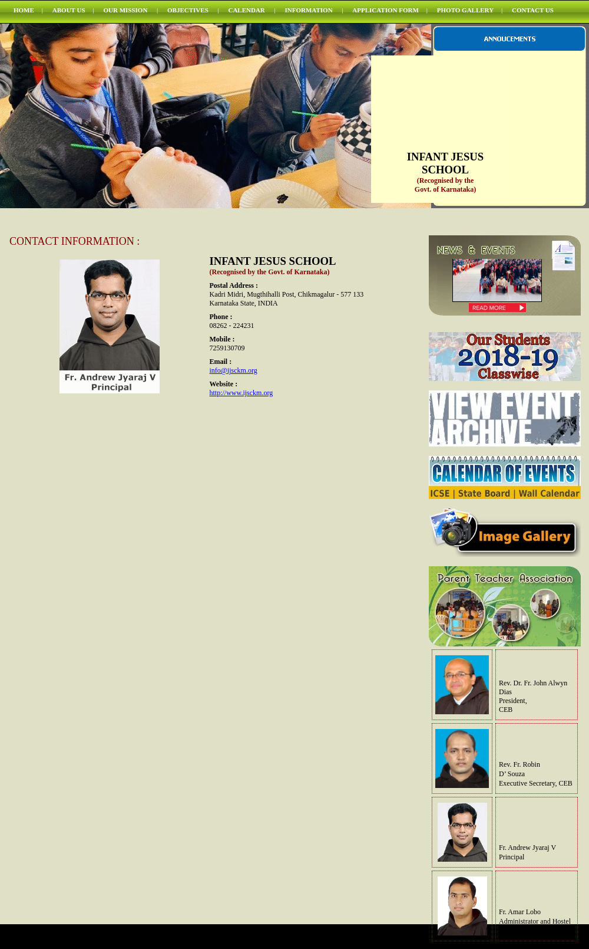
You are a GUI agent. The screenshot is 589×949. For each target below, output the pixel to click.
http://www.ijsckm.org (241, 393)
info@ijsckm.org (233, 370)
